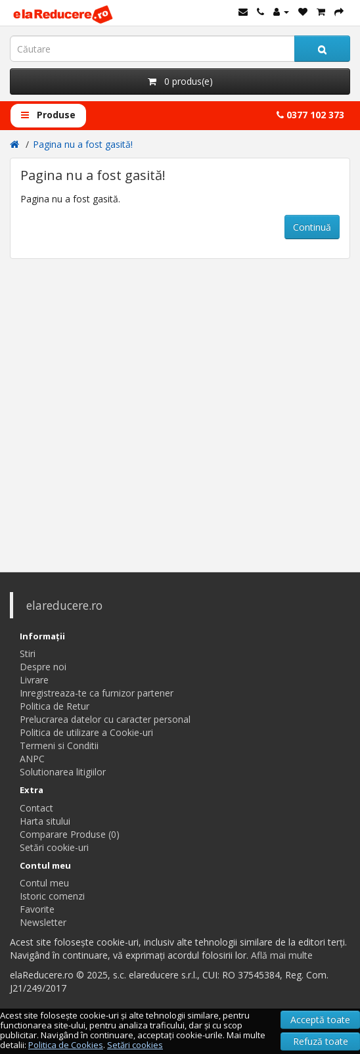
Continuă (312, 227)
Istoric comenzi (52, 896)
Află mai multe (282, 955)
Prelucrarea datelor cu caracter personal (105, 719)
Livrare (34, 680)
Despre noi (43, 666)
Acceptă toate (320, 1019)
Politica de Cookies (65, 1045)
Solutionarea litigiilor (63, 772)
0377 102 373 (310, 114)
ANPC (32, 758)
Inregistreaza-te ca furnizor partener (96, 693)
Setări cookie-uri (54, 847)
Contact (36, 808)
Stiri (27, 653)
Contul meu (44, 883)
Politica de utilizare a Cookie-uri (86, 732)
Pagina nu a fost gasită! (83, 144)
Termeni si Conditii (59, 745)
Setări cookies (135, 1045)
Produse (48, 114)
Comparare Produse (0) (70, 834)
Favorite (37, 909)
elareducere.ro (64, 605)
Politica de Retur (54, 706)
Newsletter (43, 922)
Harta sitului (45, 821)
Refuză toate (320, 1041)
